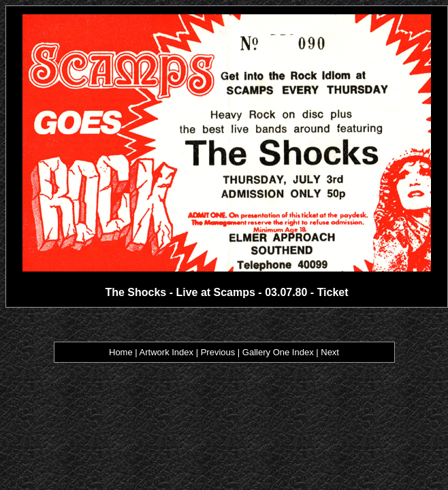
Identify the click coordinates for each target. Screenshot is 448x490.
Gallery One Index (278, 352)
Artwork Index (166, 352)
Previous (218, 352)
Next (330, 352)
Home (121, 352)
